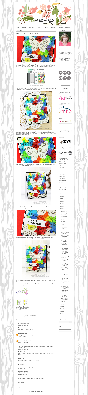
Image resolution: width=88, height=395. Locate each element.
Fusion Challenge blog (39, 283)
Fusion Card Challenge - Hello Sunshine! (65, 265)
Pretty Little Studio (62, 174)
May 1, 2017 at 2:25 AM (22, 368)
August (62, 218)
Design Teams (31, 27)
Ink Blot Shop (61, 165)
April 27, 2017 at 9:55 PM (23, 336)
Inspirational (24, 316)
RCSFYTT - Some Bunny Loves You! (65, 299)
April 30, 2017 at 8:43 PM (23, 361)
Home (18, 27)
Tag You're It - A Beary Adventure (65, 233)
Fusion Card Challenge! (41, 62)
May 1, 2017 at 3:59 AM (22, 374)
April (62, 224)
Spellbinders (61, 182)
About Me (24, 27)
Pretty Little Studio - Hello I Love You (64, 238)
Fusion (48, 62)
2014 (61, 310)
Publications (39, 27)
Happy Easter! (63, 257)
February (63, 303)
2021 (61, 203)
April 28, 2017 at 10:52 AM (23, 342)
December (63, 211)
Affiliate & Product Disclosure (57, 27)
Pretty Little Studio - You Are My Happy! (65, 246)
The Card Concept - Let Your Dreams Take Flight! (64, 252)
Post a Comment (20, 382)
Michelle (20, 344)
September (63, 216)
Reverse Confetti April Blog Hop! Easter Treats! (65, 275)
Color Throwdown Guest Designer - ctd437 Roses (64, 283)
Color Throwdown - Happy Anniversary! (65, 256)
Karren (19, 364)
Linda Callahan (21, 322)
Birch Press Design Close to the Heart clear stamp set (19, 308)
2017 (61, 209)
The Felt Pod (61, 185)
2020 (61, 204)
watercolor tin (18, 238)
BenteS (19, 327)
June (62, 221)
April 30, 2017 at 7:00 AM (23, 356)
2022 (61, 201)
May (62, 223)
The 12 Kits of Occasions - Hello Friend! (64, 227)
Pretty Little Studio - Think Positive (64, 291)
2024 (61, 198)
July (62, 219)
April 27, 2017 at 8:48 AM (23, 325)
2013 (61, 311)
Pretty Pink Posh (62, 176)
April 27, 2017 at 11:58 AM (23, 330)
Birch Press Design (62, 163)
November (63, 213)
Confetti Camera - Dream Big (64, 263)
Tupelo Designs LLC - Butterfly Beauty (65, 230)
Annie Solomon (21, 339)
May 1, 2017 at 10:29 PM (23, 380)
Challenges (67, 27)
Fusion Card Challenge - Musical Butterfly (65, 236)
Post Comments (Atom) (38, 391)
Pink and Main (61, 170)
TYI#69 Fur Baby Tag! (65, 281)
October (62, 214)
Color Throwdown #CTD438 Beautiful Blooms (65, 268)
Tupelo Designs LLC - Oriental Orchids (65, 249)
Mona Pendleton (21, 333)
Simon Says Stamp (62, 180)
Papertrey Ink (61, 169)
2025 (61, 196)
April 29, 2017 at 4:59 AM (23, 349)
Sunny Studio (61, 184)
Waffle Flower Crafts (62, 189)
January (62, 304)
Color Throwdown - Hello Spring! (64, 241)
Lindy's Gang (61, 167)
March (62, 301)
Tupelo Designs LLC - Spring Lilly (65, 260)
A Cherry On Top (62, 161)
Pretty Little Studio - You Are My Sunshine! (64, 272)
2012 (61, 313)
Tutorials (46, 27)
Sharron (20, 376)
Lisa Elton (20, 358)
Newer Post (19, 387)
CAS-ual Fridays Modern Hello (64, 244)
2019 (61, 206)
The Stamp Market (62, 187)
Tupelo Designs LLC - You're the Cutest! (65, 279)
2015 (61, 308)
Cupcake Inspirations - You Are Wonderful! (65, 293)
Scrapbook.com (62, 178)
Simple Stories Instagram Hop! (64, 296)
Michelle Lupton (21, 371)
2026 (61, 195)
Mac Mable (20, 351)
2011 (61, 315)
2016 (61, 306)
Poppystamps (61, 172)
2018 (61, 208)
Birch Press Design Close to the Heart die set (25, 307)
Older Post (54, 387)
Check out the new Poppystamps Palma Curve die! (65, 287)
